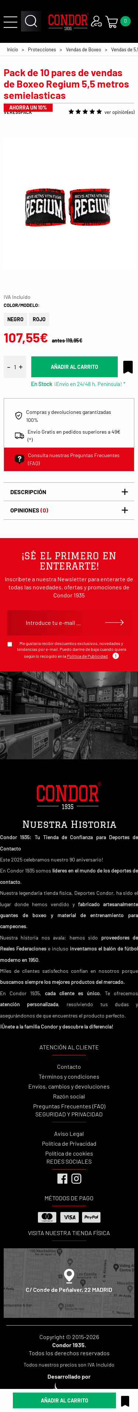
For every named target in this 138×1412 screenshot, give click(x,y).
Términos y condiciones (69, 1076)
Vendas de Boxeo (83, 49)
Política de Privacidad (69, 1143)
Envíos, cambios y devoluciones (69, 1086)
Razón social (69, 1096)
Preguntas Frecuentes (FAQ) (69, 1105)
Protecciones (42, 49)
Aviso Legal (69, 1133)
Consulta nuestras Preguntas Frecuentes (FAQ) (67, 459)
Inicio (12, 49)
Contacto (69, 1066)
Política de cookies (69, 1153)
